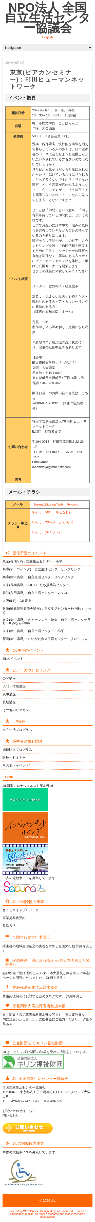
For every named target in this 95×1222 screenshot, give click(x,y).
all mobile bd (65, 1211)
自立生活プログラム (17, 730)
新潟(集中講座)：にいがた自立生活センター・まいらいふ (45, 639)
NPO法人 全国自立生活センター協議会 (47, 18)
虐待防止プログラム (17, 750)
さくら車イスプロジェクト (22, 910)
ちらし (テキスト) (45, 532)
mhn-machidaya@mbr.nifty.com (54, 504)
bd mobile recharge (47, 1213)
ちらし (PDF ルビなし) (50, 512)
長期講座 (9, 702)
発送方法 (9, 926)
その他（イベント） (17, 765)
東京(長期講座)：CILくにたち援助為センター (36, 585)
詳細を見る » (56, 978)
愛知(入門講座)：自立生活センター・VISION (36, 593)
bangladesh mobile (21, 1213)
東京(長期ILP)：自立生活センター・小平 (32, 561)
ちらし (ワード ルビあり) (52, 522)
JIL (53, 1200)
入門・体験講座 (14, 686)
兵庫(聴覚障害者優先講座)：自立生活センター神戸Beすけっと (47, 610)
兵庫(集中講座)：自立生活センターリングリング (38, 577)
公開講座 (9, 678)
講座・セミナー (14, 757)
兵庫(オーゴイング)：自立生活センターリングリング (42, 569)
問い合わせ (11, 1115)
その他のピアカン (16, 710)
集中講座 (9, 694)
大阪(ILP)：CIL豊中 (17, 601)
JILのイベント (13, 659)
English (47, 37)
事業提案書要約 (14, 918)
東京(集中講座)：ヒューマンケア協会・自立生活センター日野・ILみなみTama (46, 621)
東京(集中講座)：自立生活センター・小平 (33, 631)
